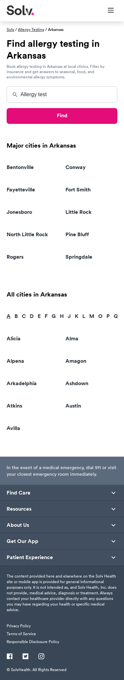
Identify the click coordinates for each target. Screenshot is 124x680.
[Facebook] (10, 657)
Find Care (18, 493)
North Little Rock (27, 234)
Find (62, 115)
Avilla (13, 428)
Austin (73, 405)
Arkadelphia (22, 383)
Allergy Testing (31, 29)
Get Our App (22, 541)
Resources (19, 509)
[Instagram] (41, 657)
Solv (10, 29)
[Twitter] (25, 657)
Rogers (15, 256)
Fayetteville (21, 189)
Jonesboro (19, 212)
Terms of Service (21, 634)
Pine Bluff (77, 234)
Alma (71, 338)
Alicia (14, 338)
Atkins (14, 405)
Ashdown (76, 383)
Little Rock (78, 212)
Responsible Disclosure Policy (33, 641)
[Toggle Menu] (106, 11)
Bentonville (20, 167)
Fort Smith (78, 189)
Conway (75, 167)
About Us (18, 525)
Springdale (78, 256)
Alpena (15, 360)
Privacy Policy (19, 626)
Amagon (75, 360)
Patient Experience (30, 557)
